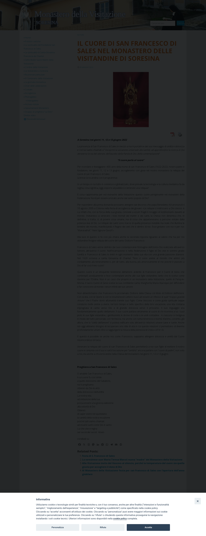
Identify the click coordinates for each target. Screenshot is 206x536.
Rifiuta (103, 527)
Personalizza (58, 527)
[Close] (198, 501)
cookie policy (120, 518)
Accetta (148, 527)
